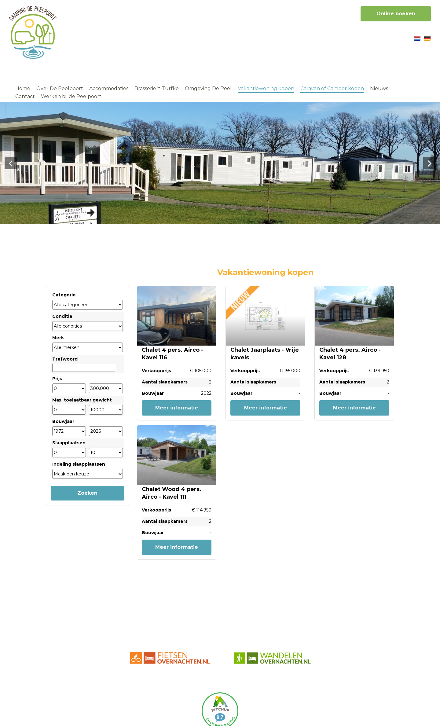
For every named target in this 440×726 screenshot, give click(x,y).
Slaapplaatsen (69, 443)
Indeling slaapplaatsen (78, 464)
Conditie (62, 316)
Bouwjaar (63, 421)
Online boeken (395, 13)
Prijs (57, 378)
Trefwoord (65, 359)
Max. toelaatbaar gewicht (82, 400)
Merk (58, 337)
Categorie (64, 295)
